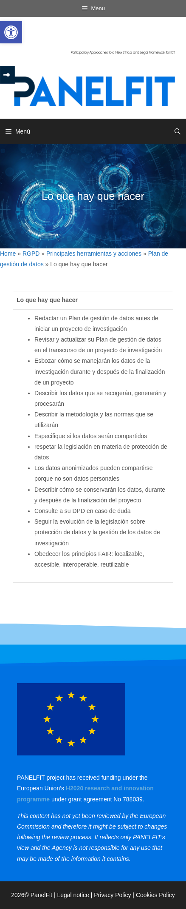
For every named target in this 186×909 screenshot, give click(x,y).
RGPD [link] (31, 253)
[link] (11, 32)
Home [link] (8, 253)
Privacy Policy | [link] (115, 895)
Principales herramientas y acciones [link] (93, 253)
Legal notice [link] (73, 895)
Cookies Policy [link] (155, 895)
